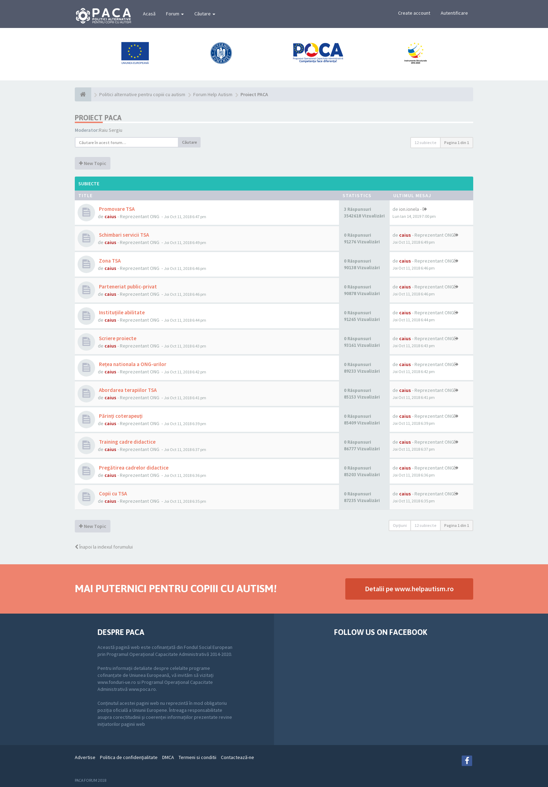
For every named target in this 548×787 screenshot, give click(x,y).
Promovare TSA (116, 209)
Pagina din (456, 142)
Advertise (85, 757)
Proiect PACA (98, 118)
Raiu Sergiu (110, 130)
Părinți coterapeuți (120, 416)
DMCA (168, 757)
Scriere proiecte (117, 338)
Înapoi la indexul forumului (104, 547)
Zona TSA (109, 260)
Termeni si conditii (197, 757)
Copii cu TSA (112, 493)
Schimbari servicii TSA (123, 234)
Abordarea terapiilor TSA (127, 390)
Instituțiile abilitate (121, 312)
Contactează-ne (237, 757)
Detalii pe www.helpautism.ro (409, 588)
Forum (175, 13)
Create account (414, 13)
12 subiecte (425, 142)
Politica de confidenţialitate (129, 757)
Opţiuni (400, 525)
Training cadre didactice (127, 441)
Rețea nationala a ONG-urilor (132, 364)
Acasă (149, 13)
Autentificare (454, 13)
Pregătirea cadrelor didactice (133, 467)
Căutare (204, 13)
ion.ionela (409, 209)
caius (110, 216)
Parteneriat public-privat (127, 286)
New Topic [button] (92, 163)
